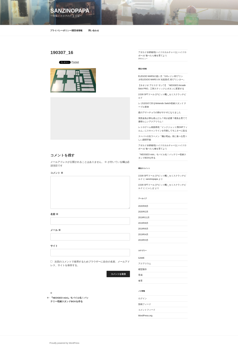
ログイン (142, 298)
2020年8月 (143, 206)
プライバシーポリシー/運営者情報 (66, 30)
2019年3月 (143, 240)
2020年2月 (143, 211)
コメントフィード (146, 310)
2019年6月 (143, 228)
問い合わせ (93, 30)
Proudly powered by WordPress (64, 343)
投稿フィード (144, 304)
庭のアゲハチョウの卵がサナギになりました (159, 112)
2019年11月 (144, 217)
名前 (54, 214)
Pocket (75, 62)
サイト (54, 246)
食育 (140, 280)
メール (55, 230)
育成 (140, 275)
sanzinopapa (152, 179)
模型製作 (142, 269)
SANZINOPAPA (69, 11)
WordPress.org (145, 315)
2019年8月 (143, 223)
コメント (56, 173)
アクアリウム (144, 263)
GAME (141, 258)
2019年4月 (143, 234)
